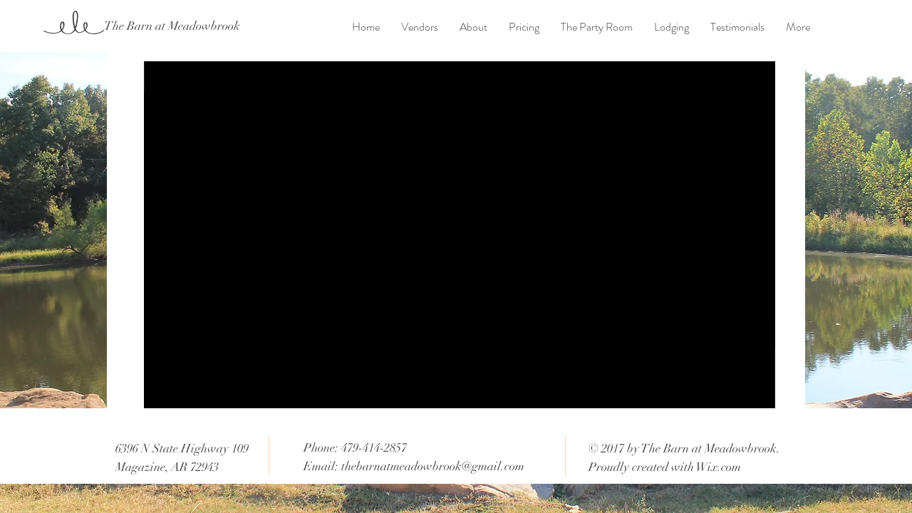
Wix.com (718, 467)
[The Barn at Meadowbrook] (171, 26)
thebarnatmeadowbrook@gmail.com (432, 466)
